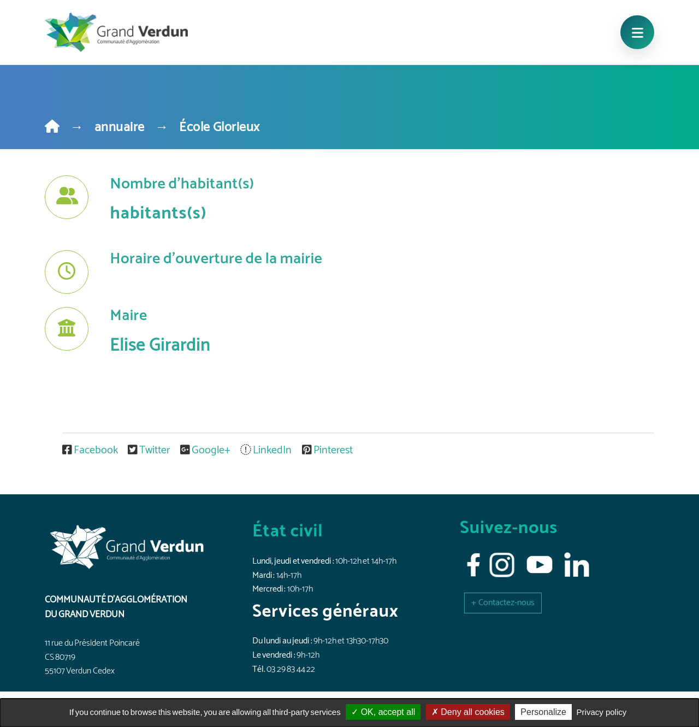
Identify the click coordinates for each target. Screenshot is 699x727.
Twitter (149, 450)
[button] (503, 602)
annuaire (119, 127)
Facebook (91, 450)
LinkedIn (267, 450)
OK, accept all (383, 712)
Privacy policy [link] (602, 712)
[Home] (52, 127)
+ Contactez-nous (503, 602)
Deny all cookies (468, 712)
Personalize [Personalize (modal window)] (543, 712)
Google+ (206, 450)
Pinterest (327, 450)
